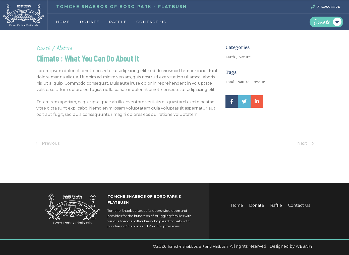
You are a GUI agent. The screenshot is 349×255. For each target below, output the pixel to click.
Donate (256, 205)
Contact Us (299, 205)
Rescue (258, 82)
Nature (64, 48)
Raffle (276, 205)
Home (237, 205)
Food (229, 82)
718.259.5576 (328, 7)
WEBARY (304, 246)
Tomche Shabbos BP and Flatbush (198, 246)
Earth (44, 48)
